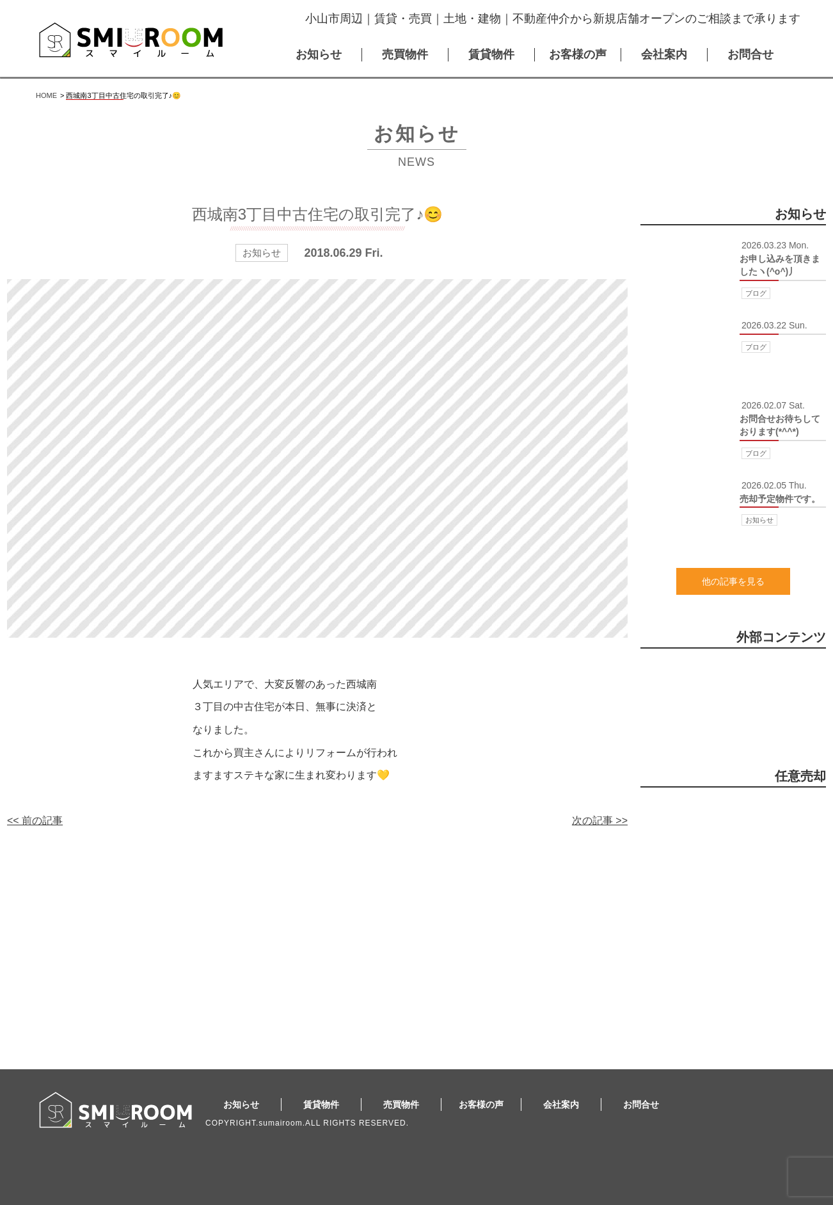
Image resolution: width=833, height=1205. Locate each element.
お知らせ (319, 54)
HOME (46, 95)
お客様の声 (578, 54)
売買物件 (405, 54)
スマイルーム (131, 40)
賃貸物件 (491, 54)
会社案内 (664, 54)
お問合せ (750, 54)
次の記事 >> (600, 820)
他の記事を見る (733, 581)
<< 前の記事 (35, 820)
